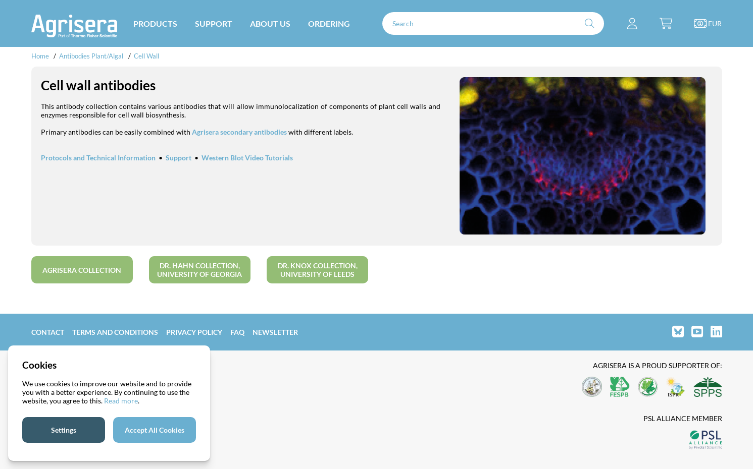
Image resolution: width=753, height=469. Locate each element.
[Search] (493, 23)
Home (40, 56)
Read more (121, 400)
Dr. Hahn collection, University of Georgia (199, 269)
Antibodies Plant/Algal (92, 56)
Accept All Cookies (154, 430)
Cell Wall (146, 56)
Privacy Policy (194, 332)
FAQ (237, 332)
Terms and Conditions (115, 332)
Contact (47, 332)
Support (178, 157)
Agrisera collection (81, 270)
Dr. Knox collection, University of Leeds (318, 269)
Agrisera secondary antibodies (239, 132)
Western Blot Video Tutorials (247, 157)
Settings (63, 430)
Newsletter (275, 332)
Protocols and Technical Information (98, 157)
